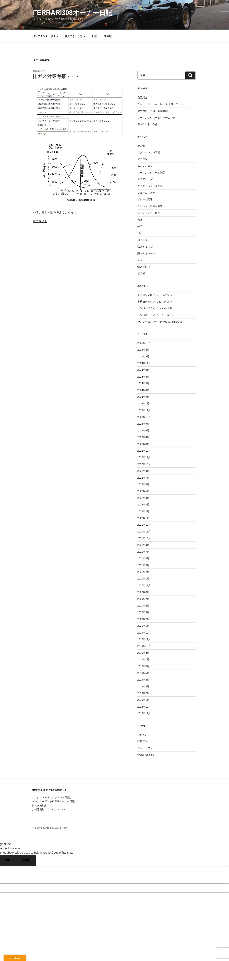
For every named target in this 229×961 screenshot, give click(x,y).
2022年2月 (143, 511)
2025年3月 (143, 356)
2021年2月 (143, 571)
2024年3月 (143, 390)
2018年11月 (144, 713)
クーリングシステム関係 (151, 172)
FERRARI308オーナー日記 (72, 12)
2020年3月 (143, 612)
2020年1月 (143, 625)
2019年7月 (143, 659)
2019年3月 (143, 686)
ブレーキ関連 (145, 199)
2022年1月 (143, 518)
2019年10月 (144, 646)
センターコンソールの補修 (152, 321)
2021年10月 (144, 538)
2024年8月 (143, 376)
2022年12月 (144, 450)
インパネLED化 (146, 308)
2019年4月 (143, 679)
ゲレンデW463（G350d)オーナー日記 (53, 801)
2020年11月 (144, 585)
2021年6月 (143, 558)
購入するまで (145, 246)
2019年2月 (143, 693)
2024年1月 (143, 403)
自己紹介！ (143, 97)
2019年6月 (143, 666)
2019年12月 (144, 632)
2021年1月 (143, 578)
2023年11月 (144, 410)
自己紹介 (142, 239)
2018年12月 (144, 706)
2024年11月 (144, 363)
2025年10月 (144, 343)
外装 (139, 226)
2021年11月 (144, 531)
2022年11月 (144, 457)
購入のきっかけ (75, 36)
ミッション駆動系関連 (150, 206)
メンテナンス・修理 (46, 36)
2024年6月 (143, 383)
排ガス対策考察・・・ (56, 76)
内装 (139, 219)
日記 (94, 36)
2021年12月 (144, 524)
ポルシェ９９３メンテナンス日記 (51, 797)
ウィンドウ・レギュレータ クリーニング (160, 104)
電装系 (141, 273)
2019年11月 (144, 639)
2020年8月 (143, 592)
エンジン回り (145, 165)
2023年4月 (143, 437)
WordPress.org (145, 754)
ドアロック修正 (146, 294)
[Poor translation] (26, 860)
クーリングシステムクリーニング (156, 117)
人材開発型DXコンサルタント (49, 809)
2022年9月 (143, 470)
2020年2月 (143, 619)
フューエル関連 (146, 192)
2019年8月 (143, 652)
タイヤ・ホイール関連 (150, 186)
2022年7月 (143, 477)
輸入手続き (143, 266)
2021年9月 (143, 544)
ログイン (142, 734)
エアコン (142, 159)
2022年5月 (143, 491)
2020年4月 (143, 605)
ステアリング (145, 179)
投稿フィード (145, 741)
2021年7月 (143, 551)
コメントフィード (147, 748)
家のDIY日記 (39, 805)
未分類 (108, 36)
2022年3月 (143, 504)
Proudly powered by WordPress (49, 827)
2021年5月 (143, 565)
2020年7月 (143, 598)
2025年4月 (143, 349)
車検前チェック (146, 301)
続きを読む (40, 221)
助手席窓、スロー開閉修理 (152, 111)
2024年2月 (143, 396)
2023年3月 (143, 444)
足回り (141, 260)
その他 (141, 145)
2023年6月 (143, 430)
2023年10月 (144, 417)
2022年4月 (143, 497)
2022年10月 (144, 464)
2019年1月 (143, 699)
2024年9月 (143, 369)
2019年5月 (143, 673)
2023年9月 (143, 423)
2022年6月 (143, 484)
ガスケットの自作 (147, 124)
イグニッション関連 (148, 152)
